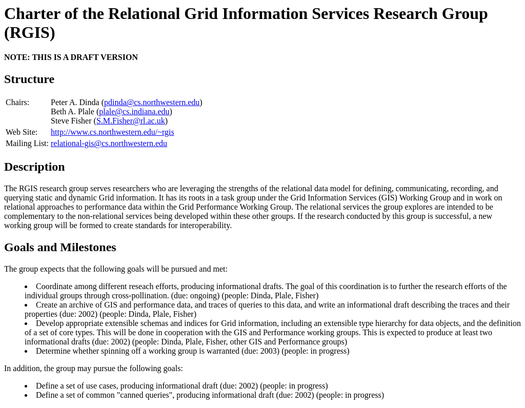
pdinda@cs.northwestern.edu (151, 102)
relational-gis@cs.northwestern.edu (109, 143)
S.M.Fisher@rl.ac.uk (130, 120)
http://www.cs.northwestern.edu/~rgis (112, 132)
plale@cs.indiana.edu (134, 111)
